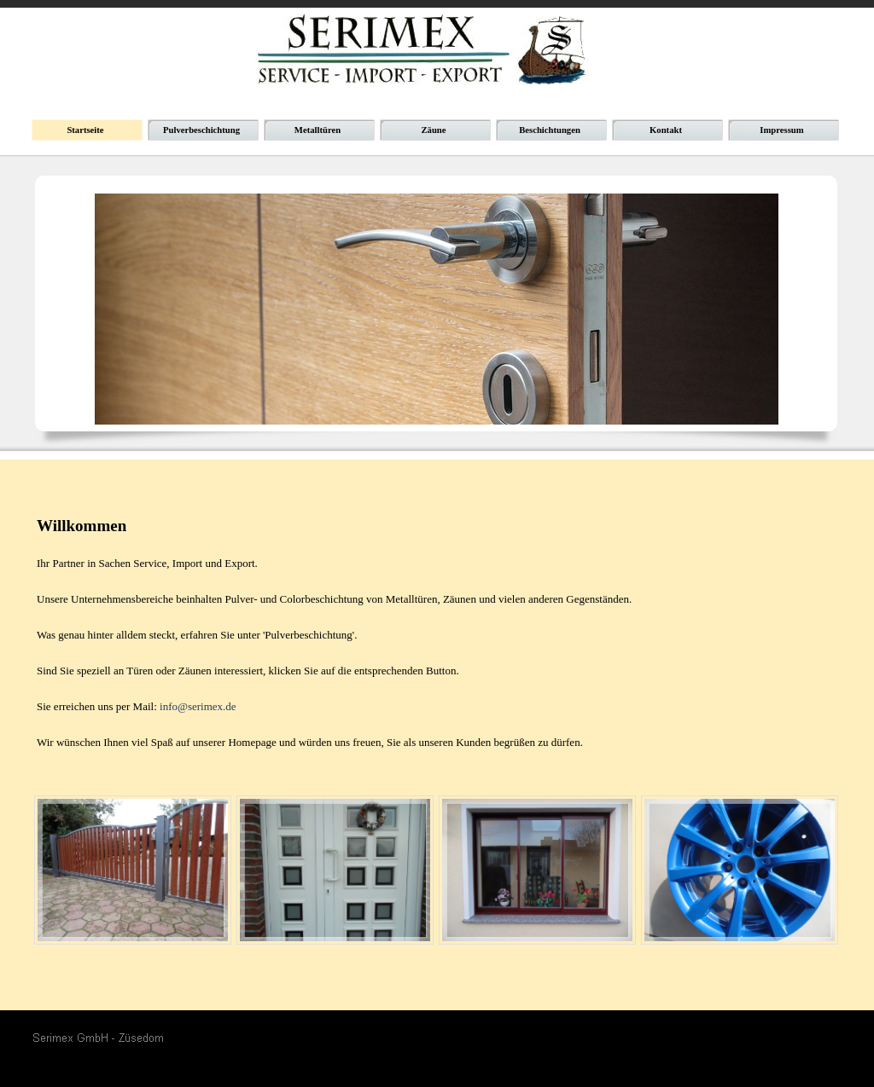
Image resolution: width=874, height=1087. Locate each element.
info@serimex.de (198, 706)
